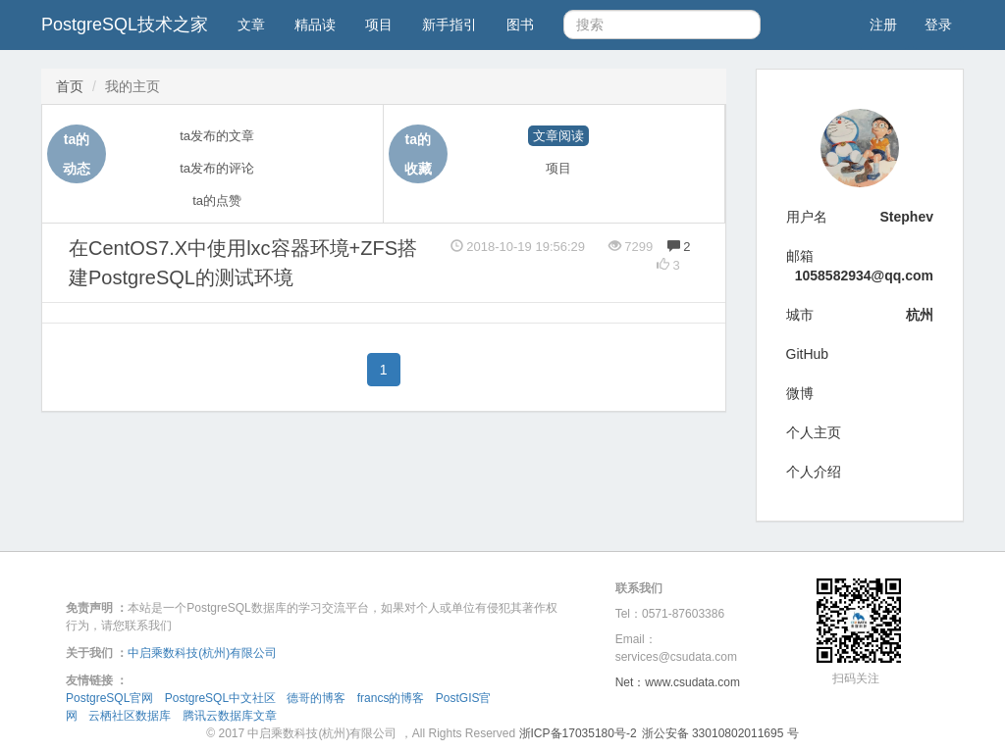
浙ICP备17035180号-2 (578, 733)
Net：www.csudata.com (677, 682)
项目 (379, 24)
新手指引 (449, 24)
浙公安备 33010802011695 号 (720, 733)
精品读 (315, 24)
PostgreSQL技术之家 (124, 24)
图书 (520, 24)
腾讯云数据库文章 (230, 716)
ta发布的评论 (217, 168)
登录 (938, 24)
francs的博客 (391, 698)
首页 (69, 86)
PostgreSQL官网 (109, 698)
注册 (883, 24)
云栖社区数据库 (129, 716)
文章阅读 (558, 135)
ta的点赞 (216, 200)
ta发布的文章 (217, 135)
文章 (251, 24)
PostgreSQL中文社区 (220, 698)
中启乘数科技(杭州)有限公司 (202, 653)
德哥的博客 (316, 698)
